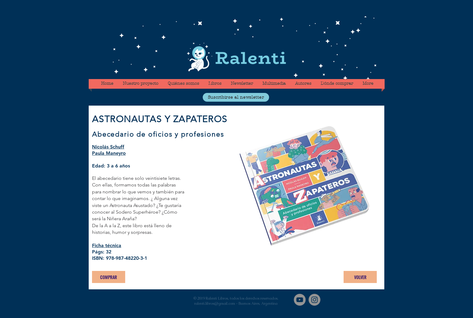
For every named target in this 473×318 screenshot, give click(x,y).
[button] (236, 97)
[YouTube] (300, 300)
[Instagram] (314, 300)
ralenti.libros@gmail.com (214, 303)
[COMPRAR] (108, 277)
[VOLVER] (360, 277)
